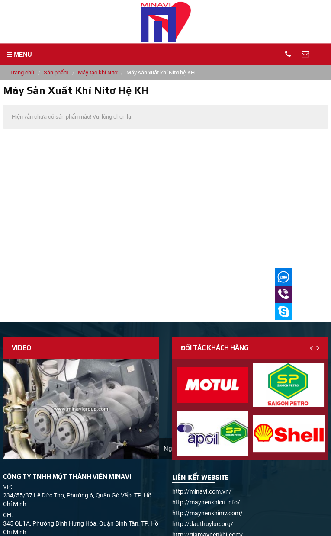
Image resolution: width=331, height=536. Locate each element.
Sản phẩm (56, 72)
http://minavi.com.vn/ (201, 491)
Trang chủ (22, 72)
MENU (19, 54)
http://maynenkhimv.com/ (207, 513)
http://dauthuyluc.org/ (202, 523)
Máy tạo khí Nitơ (97, 72)
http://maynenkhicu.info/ (206, 502)
